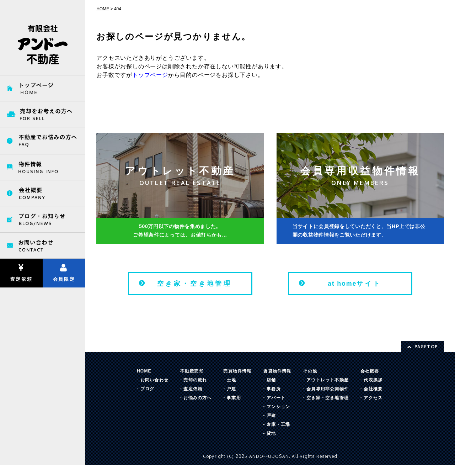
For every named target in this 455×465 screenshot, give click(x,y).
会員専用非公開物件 (327, 388)
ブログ (147, 388)
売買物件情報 (237, 371)
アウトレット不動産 (327, 379)
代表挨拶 (373, 379)
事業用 (234, 397)
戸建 (231, 388)
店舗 (271, 379)
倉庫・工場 (278, 424)
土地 (231, 379)
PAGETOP (422, 346)
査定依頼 (21, 273)
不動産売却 (192, 371)
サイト (355, 283)
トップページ (150, 75)
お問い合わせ (154, 379)
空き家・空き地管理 (194, 283)
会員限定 (63, 273)
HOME (144, 371)
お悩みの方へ (197, 397)
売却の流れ (195, 379)
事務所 (274, 388)
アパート (276, 397)
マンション (278, 406)
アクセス (373, 397)
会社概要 (369, 371)
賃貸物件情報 (277, 371)
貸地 (271, 433)
